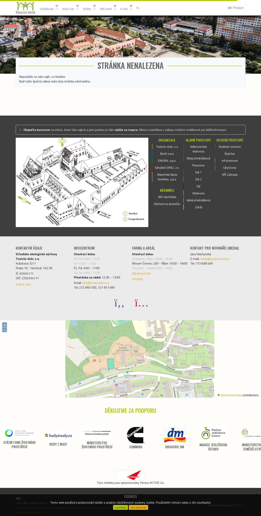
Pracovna (198, 165)
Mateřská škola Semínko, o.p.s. (167, 177)
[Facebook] (119, 302)
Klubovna (198, 193)
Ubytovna (229, 167)
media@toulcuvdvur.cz (214, 258)
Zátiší (198, 207)
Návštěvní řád (141, 273)
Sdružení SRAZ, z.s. (167, 167)
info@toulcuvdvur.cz (95, 282)
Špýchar (230, 153)
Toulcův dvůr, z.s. (167, 146)
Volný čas (71, 7)
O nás (126, 7)
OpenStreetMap (230, 395)
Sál (198, 186)
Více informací (138, 507)
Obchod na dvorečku (167, 203)
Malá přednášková (198, 158)
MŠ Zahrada (230, 174)
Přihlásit (236, 7)
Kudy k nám (23, 284)
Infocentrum (230, 160)
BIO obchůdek (167, 196)
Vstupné (137, 279)
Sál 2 (198, 179)
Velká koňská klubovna (198, 149)
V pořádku (120, 507)
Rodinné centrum (230, 146)
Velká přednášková (198, 200)
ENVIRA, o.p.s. (167, 160)
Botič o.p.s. (167, 153)
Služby (90, 7)
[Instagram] (141, 302)
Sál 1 (198, 172)
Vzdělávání (49, 7)
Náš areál (108, 7)
